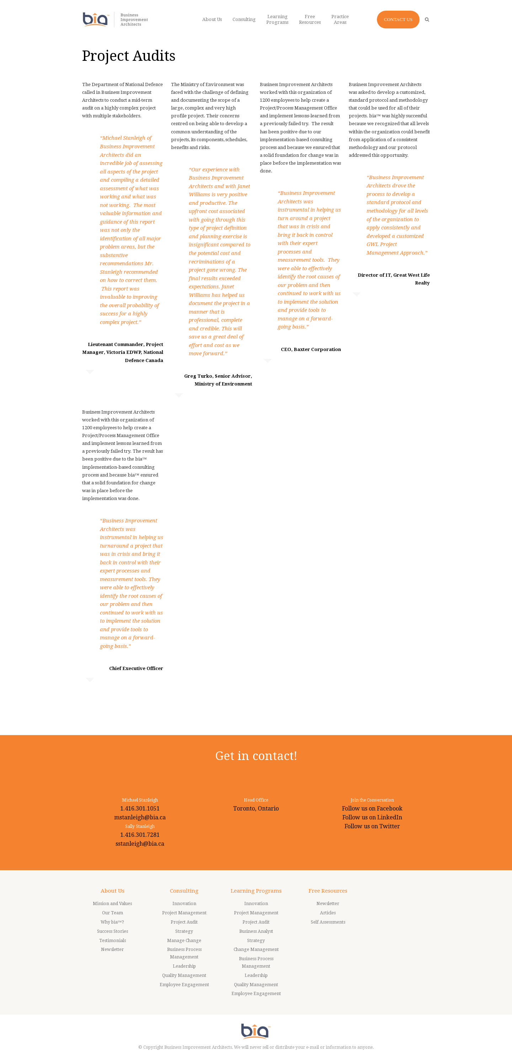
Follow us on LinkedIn (372, 817)
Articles (328, 912)
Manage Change (184, 940)
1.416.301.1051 (140, 808)
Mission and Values (112, 903)
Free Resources (328, 891)
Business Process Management (184, 953)
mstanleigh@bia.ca (140, 817)
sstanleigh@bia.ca (140, 843)
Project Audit (184, 922)
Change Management (256, 949)
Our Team (112, 912)
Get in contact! (256, 756)
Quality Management (184, 975)
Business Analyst (256, 931)
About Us (112, 891)
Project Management (184, 912)
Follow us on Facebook (372, 808)
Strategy (184, 931)
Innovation (184, 903)
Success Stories (112, 931)
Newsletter (112, 949)
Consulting (184, 891)
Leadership (184, 966)
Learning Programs (256, 891)
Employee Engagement (184, 984)
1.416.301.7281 (140, 834)
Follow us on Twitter (372, 826)
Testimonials (112, 940)
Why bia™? (112, 922)
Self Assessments (328, 922)
